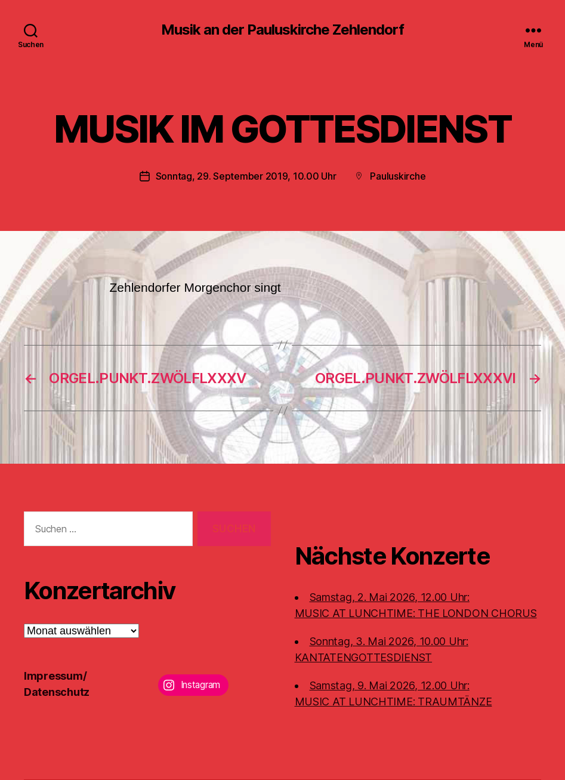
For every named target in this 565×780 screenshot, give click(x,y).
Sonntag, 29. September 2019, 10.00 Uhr (246, 176)
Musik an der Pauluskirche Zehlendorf (282, 30)
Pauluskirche (397, 176)
